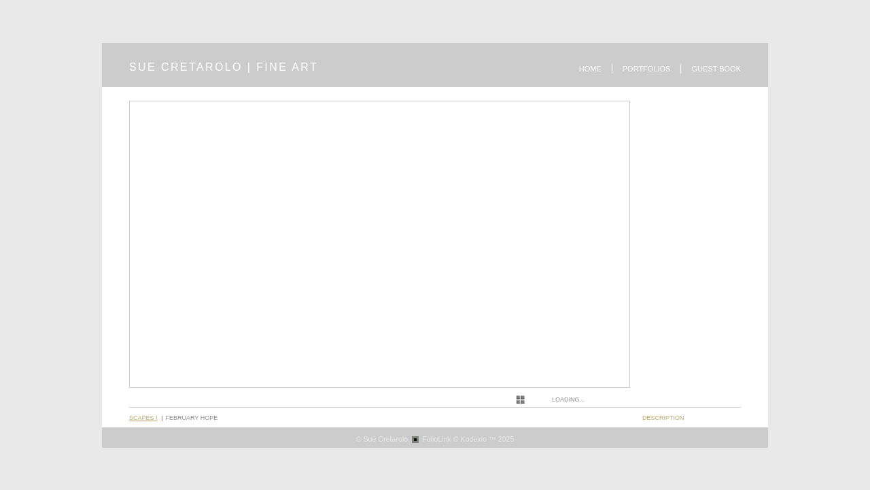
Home (590, 69)
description (663, 417)
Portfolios (647, 69)
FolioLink (436, 439)
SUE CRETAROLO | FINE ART (223, 67)
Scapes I (143, 417)
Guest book (716, 69)
